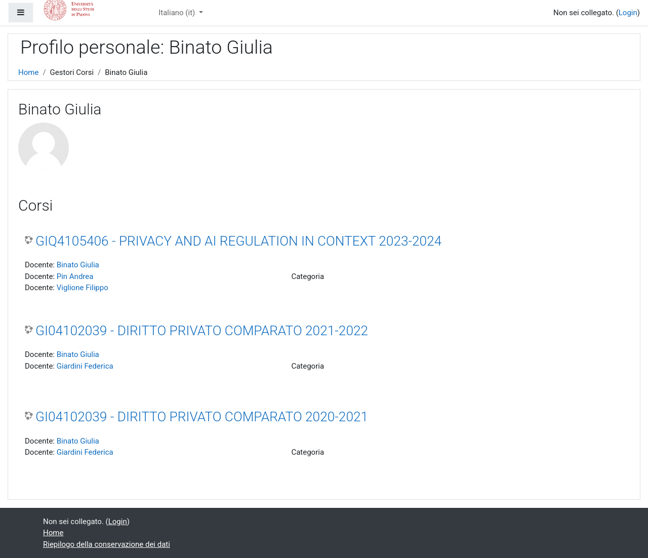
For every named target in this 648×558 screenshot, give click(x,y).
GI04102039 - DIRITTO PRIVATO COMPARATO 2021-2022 (201, 330)
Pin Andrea (75, 276)
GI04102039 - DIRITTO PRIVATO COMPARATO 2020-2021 (201, 416)
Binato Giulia (78, 264)
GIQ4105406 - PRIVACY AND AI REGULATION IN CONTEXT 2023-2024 (238, 241)
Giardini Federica (85, 366)
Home (28, 72)
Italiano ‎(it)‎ (177, 12)
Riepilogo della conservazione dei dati (106, 544)
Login (628, 12)
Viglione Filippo (82, 287)
